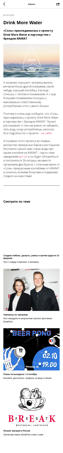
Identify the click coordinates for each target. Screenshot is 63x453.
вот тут (23, 156)
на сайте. (46, 133)
